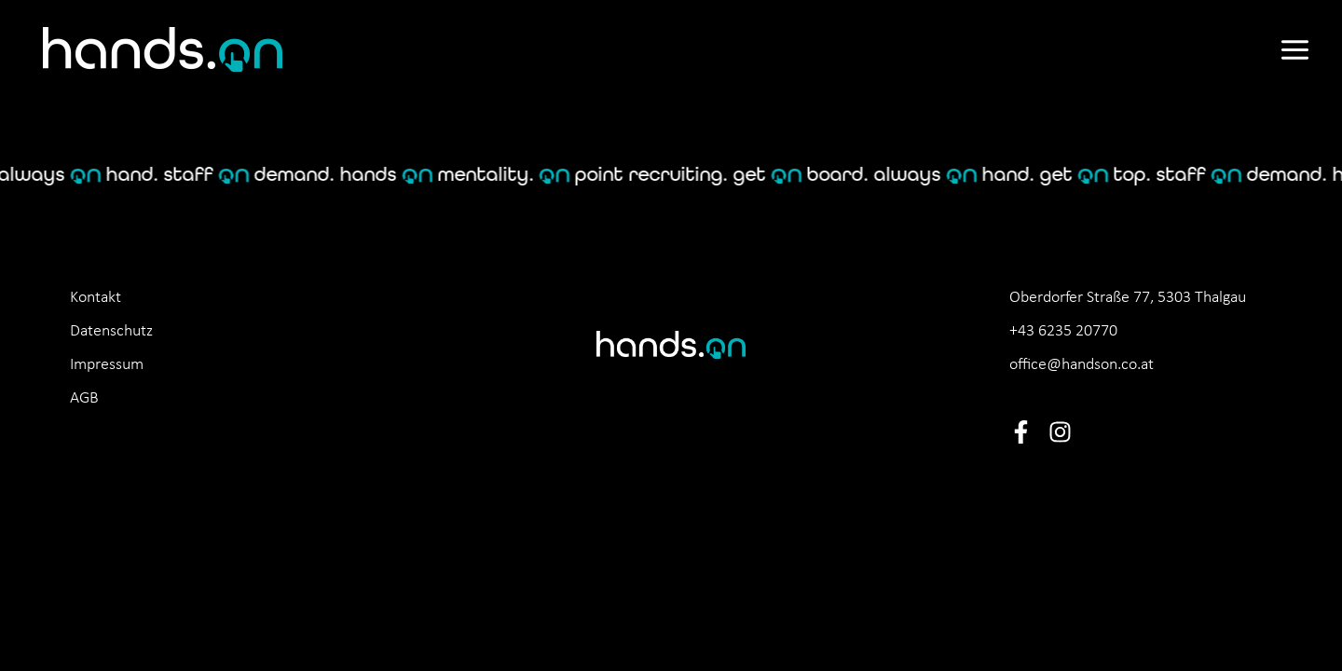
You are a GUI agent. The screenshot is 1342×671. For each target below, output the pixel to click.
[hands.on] (162, 49)
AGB (84, 398)
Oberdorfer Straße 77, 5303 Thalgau (1127, 298)
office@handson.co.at (1081, 365)
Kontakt (95, 298)
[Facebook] (1021, 432)
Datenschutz (111, 331)
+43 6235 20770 (1063, 331)
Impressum (107, 365)
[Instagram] (1060, 432)
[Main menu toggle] (1294, 49)
